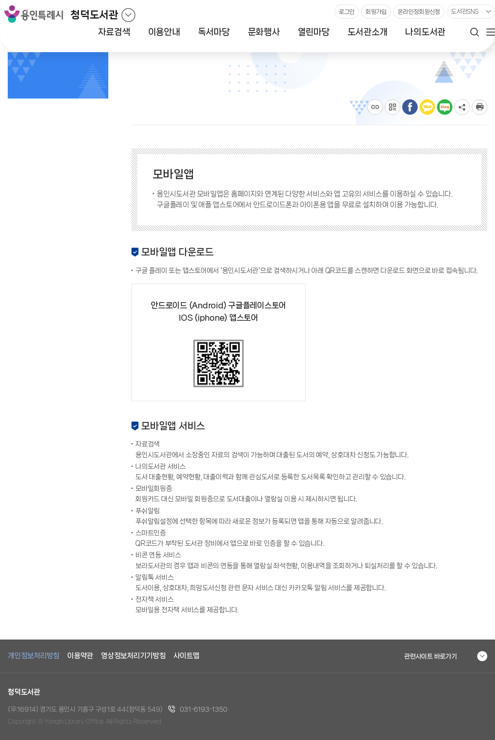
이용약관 (80, 656)
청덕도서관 (94, 14)
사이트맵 (187, 656)
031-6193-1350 (203, 709)
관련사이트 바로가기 (430, 656)
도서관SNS (465, 11)
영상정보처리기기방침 (133, 656)
